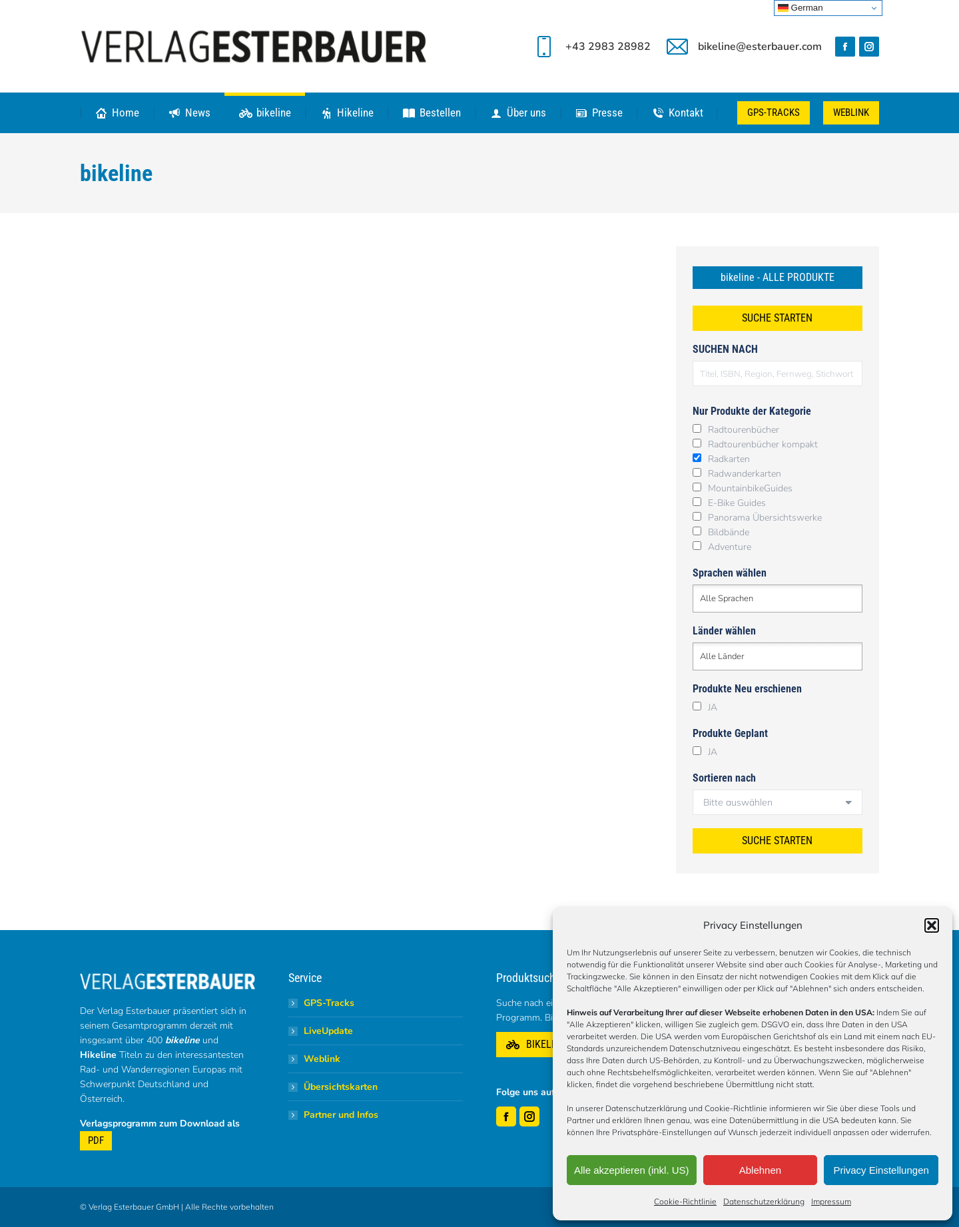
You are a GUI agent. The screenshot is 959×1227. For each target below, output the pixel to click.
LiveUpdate (328, 1031)
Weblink (322, 1059)
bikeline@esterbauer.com (743, 46)
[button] (931, 925)
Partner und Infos (341, 1114)
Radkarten (729, 459)
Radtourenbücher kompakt (763, 444)
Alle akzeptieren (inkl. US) (631, 1170)
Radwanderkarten (744, 473)
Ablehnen (760, 1170)
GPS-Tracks (329, 1003)
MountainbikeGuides (750, 488)
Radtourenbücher (743, 429)
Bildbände (728, 532)
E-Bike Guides (737, 503)
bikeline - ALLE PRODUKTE (777, 277)
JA (712, 707)
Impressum (831, 1201)
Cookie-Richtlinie (685, 1201)
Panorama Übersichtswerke (765, 517)
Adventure (729, 547)
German (800, 8)
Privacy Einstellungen (880, 1170)
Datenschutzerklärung (763, 1201)
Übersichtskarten (341, 1087)
